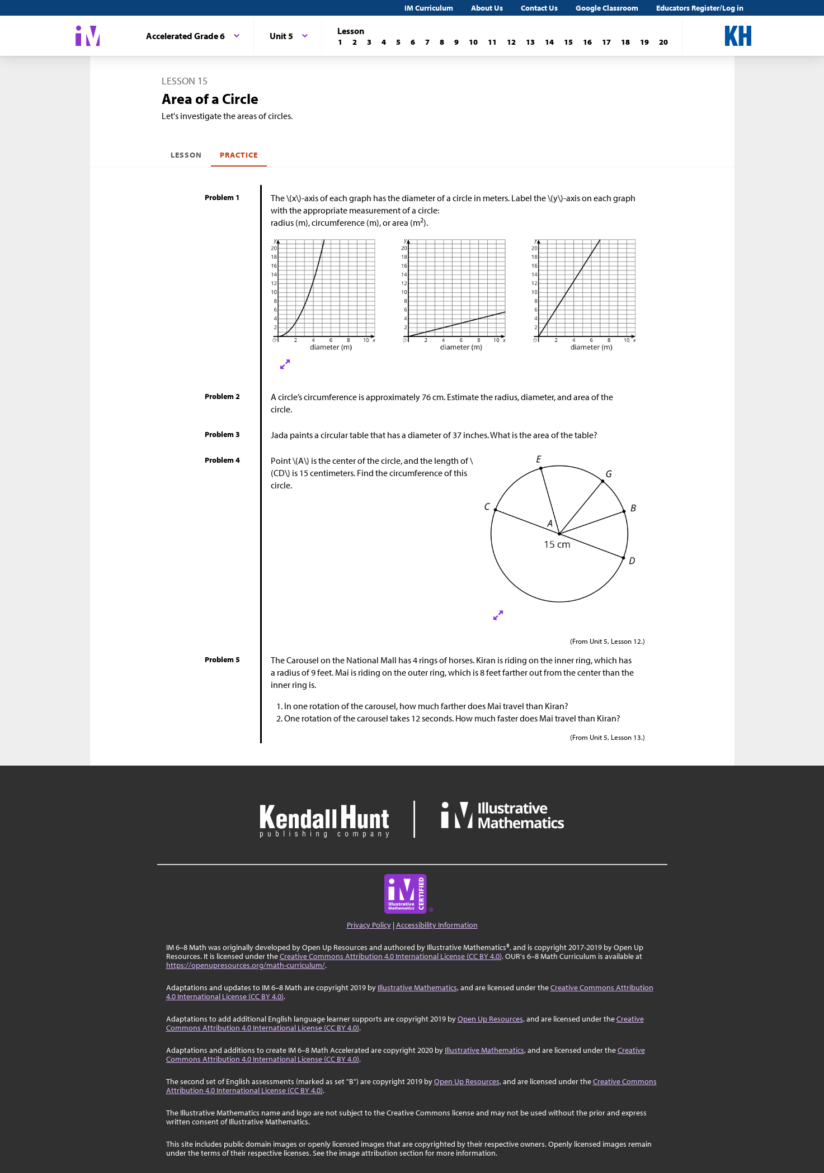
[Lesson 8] (442, 42)
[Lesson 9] (456, 42)
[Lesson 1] (340, 42)
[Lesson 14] (549, 42)
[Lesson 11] (492, 42)
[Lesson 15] (568, 42)
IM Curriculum (428, 8)
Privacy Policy (369, 925)
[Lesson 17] (606, 42)
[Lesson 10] (473, 42)
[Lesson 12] (511, 42)
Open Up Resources (490, 1019)
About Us (487, 8)
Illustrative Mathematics (417, 987)
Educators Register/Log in (699, 8)
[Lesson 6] (413, 42)
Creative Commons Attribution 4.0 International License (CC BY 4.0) (391, 956)
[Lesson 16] (587, 42)
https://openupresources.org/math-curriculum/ (245, 965)
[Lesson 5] (398, 42)
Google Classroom (607, 8)
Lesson (186, 155)
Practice (239, 155)
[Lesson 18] (625, 42)
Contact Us (539, 8)
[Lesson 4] (383, 42)
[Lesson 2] (354, 42)
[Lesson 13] (530, 42)
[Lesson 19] (644, 42)
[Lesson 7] (427, 42)
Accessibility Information (437, 925)
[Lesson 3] (369, 42)
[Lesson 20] (663, 42)
